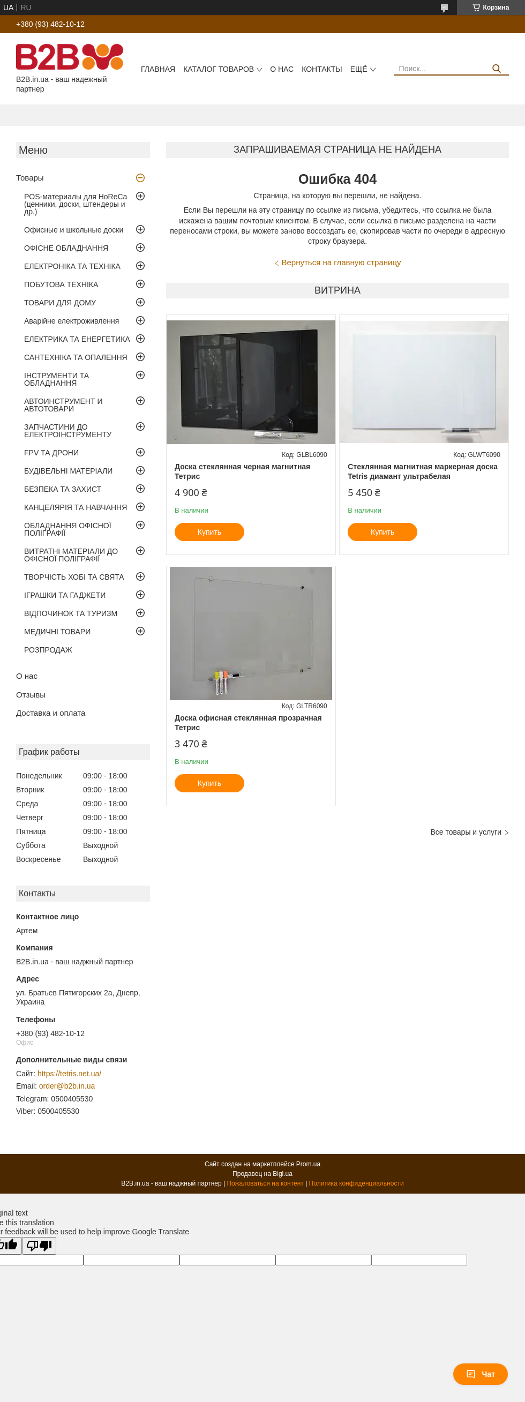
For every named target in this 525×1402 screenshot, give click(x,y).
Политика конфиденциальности (356, 1183)
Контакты (322, 69)
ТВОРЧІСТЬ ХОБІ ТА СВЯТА (74, 577)
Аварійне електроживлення (71, 321)
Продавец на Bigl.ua (262, 1174)
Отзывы (31, 694)
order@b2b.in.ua (67, 1086)
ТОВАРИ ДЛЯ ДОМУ (60, 302)
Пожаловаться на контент (265, 1183)
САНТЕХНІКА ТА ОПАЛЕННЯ (76, 357)
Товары (30, 177)
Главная (158, 69)
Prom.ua (308, 1164)
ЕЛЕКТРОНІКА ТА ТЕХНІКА (72, 266)
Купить (209, 532)
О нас (282, 69)
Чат (480, 1374)
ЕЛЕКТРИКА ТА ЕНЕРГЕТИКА (77, 339)
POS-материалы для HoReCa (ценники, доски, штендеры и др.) (75, 204)
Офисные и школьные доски (73, 230)
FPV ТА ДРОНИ (51, 452)
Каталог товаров (218, 69)
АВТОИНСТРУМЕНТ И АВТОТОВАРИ (63, 405)
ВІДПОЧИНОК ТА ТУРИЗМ (70, 613)
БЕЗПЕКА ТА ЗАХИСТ (62, 489)
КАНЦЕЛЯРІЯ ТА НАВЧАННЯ (75, 507)
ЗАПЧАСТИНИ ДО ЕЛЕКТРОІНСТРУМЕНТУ (67, 431)
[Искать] (497, 69)
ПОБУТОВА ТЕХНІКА (61, 284)
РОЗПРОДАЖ (48, 650)
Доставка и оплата (50, 712)
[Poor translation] (39, 1246)
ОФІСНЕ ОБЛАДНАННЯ (66, 248)
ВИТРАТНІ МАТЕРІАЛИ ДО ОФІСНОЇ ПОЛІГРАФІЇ (71, 555)
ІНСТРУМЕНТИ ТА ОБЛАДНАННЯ (56, 379)
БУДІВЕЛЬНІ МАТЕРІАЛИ (68, 471)
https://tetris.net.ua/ (69, 1073)
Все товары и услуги (465, 832)
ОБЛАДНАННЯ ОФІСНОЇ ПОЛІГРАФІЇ (67, 529)
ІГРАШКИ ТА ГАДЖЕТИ (65, 595)
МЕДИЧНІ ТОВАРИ (57, 631)
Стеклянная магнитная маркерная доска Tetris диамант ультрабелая (423, 471)
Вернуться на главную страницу (341, 262)
